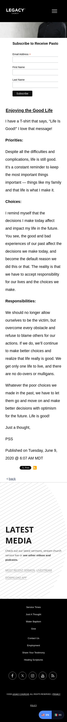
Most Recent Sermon (20, 570)
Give (33, 628)
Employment (33, 645)
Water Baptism (33, 621)
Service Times (33, 607)
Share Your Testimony (33, 652)
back (12, 479)
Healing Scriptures (33, 659)
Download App (16, 577)
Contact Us (33, 638)
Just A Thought (33, 614)
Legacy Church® (20, 694)
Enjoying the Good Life (29, 110)
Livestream (44, 570)
